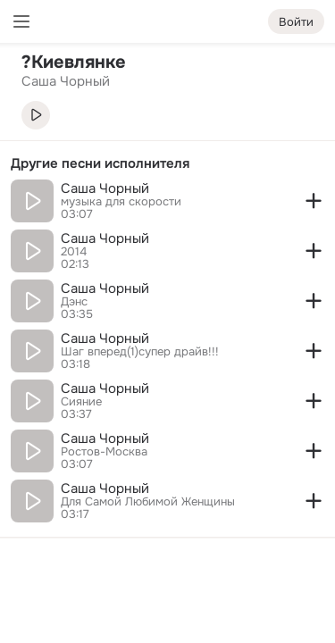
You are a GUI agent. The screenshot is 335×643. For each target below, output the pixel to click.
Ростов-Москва (104, 452)
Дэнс (74, 302)
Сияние (81, 402)
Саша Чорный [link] (65, 81)
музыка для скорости (121, 202)
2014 (74, 252)
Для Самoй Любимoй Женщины (148, 502)
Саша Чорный (105, 188)
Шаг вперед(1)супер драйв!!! (140, 352)
